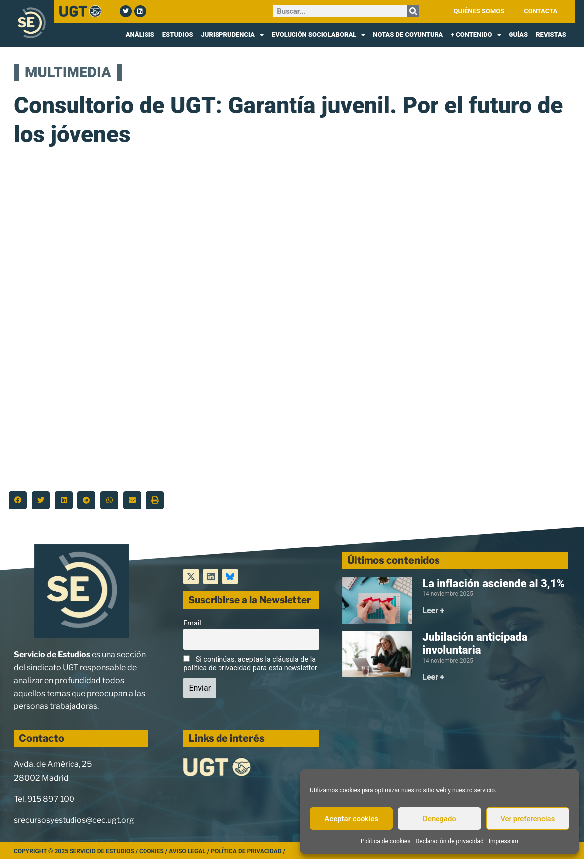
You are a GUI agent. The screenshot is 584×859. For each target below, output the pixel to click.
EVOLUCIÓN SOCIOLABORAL (318, 35)
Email (192, 623)
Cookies (151, 851)
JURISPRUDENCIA (232, 35)
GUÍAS (518, 34)
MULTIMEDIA (68, 72)
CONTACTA (540, 11)
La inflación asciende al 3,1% (493, 583)
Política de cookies (386, 841)
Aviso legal (187, 851)
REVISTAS (551, 34)
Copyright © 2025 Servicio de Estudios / (76, 851)
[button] (18, 500)
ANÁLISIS (140, 34)
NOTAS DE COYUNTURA (408, 34)
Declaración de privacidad (449, 841)
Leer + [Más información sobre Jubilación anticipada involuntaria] (433, 677)
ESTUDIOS (177, 34)
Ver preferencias (527, 818)
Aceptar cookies (351, 818)
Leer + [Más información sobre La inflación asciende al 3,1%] (433, 610)
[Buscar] (413, 11)
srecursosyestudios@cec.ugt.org (74, 820)
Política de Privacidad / (248, 851)
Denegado (439, 818)
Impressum (503, 841)
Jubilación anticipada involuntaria (474, 643)
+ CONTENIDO (476, 35)
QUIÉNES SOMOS (479, 11)
